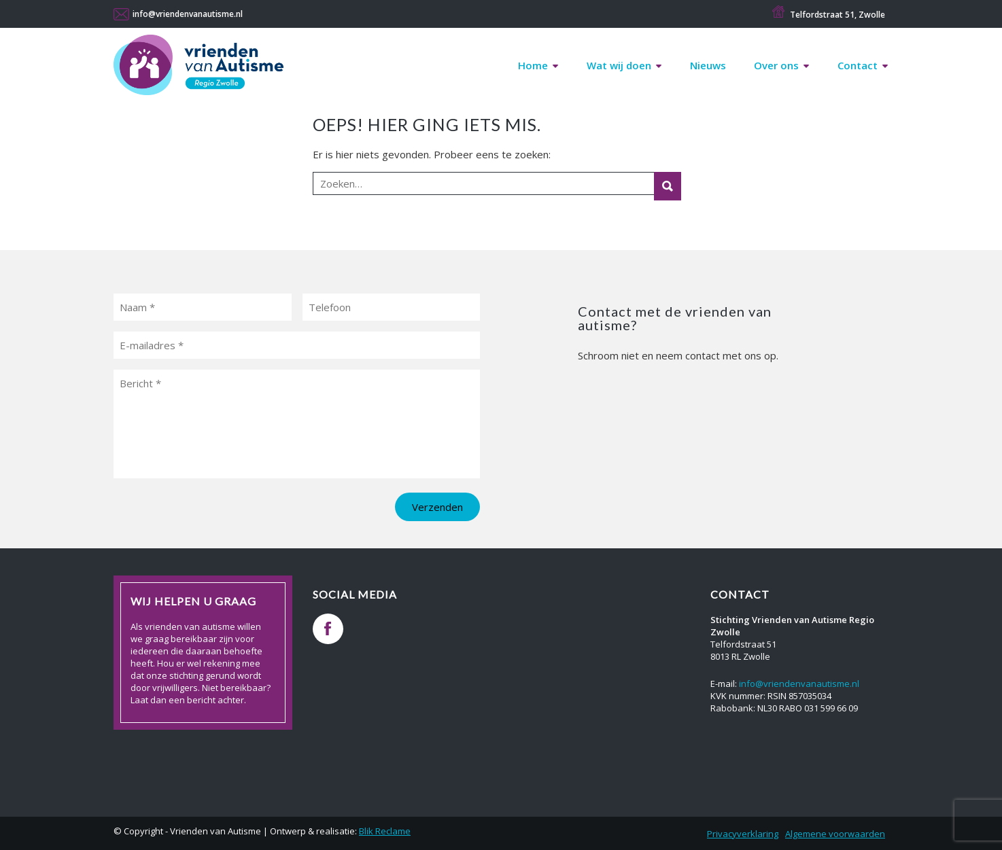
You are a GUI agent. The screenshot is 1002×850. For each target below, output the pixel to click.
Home (533, 65)
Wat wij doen (619, 65)
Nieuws (708, 65)
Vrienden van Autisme (198, 69)
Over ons (776, 65)
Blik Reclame (385, 831)
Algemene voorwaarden (835, 834)
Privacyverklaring (742, 834)
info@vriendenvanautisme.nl (188, 14)
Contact (857, 65)
